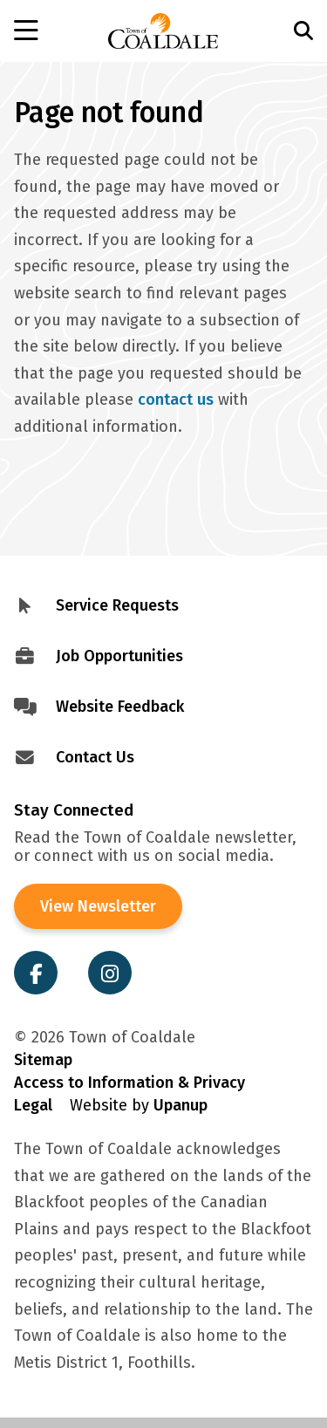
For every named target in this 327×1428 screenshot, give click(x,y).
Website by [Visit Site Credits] (139, 1105)
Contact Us (95, 757)
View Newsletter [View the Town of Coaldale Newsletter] (98, 906)
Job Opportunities (119, 656)
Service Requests (117, 605)
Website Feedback (120, 706)
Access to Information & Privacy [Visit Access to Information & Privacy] (129, 1082)
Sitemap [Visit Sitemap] (43, 1059)
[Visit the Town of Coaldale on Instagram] (110, 972)
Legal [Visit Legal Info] (33, 1105)
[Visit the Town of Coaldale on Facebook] (36, 972)
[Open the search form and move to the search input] (284, 31)
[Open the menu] (44, 31)
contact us (176, 399)
